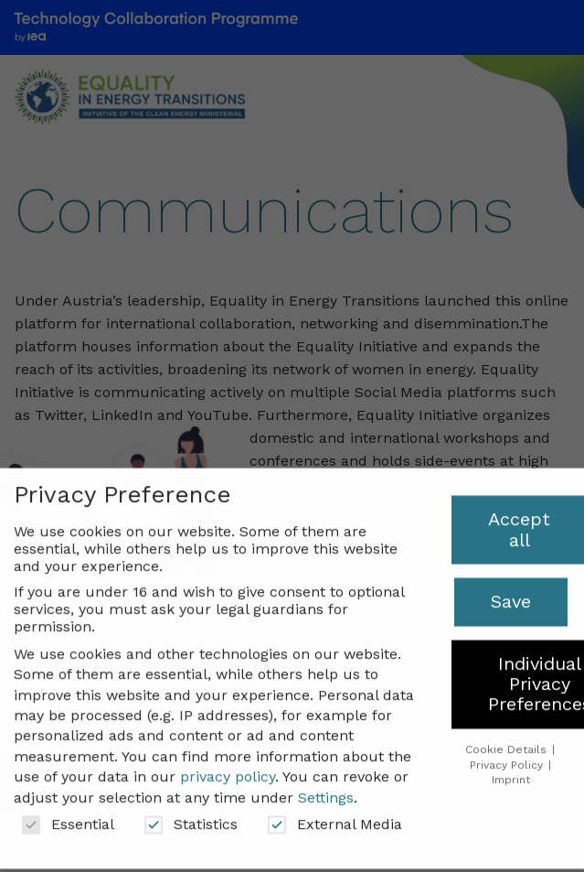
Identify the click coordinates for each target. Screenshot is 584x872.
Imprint (511, 767)
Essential (68, 812)
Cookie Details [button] (507, 736)
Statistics (191, 812)
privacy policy (227, 764)
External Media (335, 812)
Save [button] (511, 589)
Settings (326, 784)
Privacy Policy (508, 752)
